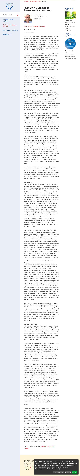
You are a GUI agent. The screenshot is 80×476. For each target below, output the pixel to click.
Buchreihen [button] (7, 34)
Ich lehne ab (68, 472)
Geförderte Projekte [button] (10, 30)
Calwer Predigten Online (9, 26)
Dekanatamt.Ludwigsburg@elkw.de (34, 26)
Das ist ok (74, 472)
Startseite (26, 1)
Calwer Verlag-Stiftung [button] (9, 20)
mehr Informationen (58, 472)
